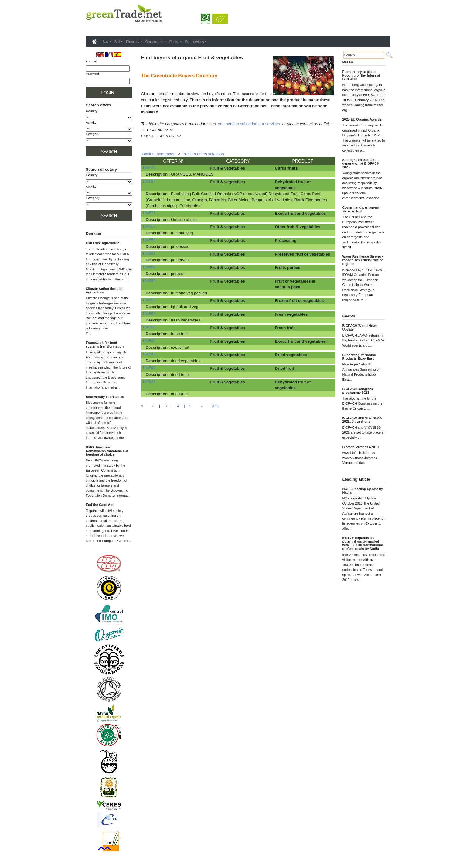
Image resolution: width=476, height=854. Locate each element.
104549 (149, 340)
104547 (149, 367)
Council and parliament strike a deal (360, 209)
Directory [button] (132, 41)
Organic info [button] (154, 41)
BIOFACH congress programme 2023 (357, 390)
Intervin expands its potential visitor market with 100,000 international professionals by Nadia (362, 543)
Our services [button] (194, 41)
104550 (149, 327)
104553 (149, 280)
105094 (149, 181)
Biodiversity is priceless (105, 397)
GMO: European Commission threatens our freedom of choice (107, 450)
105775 (149, 167)
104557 (149, 226)
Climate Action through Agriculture (104, 290)
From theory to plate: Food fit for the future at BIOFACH (361, 75)
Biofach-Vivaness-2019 (360, 447)
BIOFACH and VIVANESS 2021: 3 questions (362, 419)
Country (92, 111)
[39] (215, 406)
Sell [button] (117, 41)
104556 (149, 240)
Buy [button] (105, 41)
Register (175, 41)
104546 (149, 381)
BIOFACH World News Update (359, 327)
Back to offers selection (203, 154)
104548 (149, 354)
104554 (149, 267)
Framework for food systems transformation (105, 344)
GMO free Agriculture (103, 243)
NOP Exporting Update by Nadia (362, 490)
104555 (149, 253)
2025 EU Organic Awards (362, 119)
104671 (149, 213)
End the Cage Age (100, 504)
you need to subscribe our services (249, 124)
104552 (149, 300)
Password (92, 73)
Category (93, 134)
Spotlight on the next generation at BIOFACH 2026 (360, 163)
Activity (91, 122)
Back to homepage (159, 154)
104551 (149, 313)
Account (91, 61)
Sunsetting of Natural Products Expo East (359, 356)
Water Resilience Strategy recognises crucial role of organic (362, 260)
